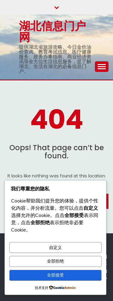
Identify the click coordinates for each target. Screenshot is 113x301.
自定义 (55, 247)
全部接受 (55, 275)
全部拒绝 (55, 261)
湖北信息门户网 (52, 31)
